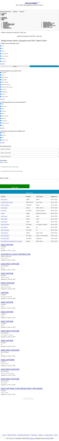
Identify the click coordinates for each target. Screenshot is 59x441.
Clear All (2, 63)
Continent (44, 66)
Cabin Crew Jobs (48, 27)
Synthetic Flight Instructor (7, 202)
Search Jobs (5, 11)
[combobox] (29, 149)
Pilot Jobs (23, 11)
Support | (42, 435)
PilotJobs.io (32, 438)
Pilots (10, 11)
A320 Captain (4, 199)
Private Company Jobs (49, 25)
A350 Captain (4, 227)
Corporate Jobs (7, 28)
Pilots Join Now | (13, 435)
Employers (16, 11)
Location (15, 66)
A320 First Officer (5, 205)
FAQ (2, 15)
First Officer (3, 210)
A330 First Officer (5, 224)
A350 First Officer (5, 230)
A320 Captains (4, 232)
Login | (5, 435)
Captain (3, 213)
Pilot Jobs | (35, 435)
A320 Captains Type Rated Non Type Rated (11, 241)
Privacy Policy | (50, 435)
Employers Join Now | (24, 435)
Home (1, 11)
